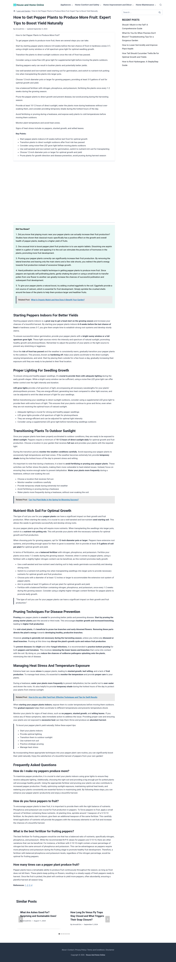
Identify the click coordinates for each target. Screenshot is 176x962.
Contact (71, 950)
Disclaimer (110, 950)
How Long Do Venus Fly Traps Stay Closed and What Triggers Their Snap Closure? (87, 916)
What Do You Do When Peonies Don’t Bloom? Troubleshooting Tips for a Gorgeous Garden (139, 37)
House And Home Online (95, 955)
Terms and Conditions (96, 950)
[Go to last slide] (21, 919)
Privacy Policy (80, 950)
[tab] (59, 933)
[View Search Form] (160, 5)
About (64, 950)
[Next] (107, 919)
